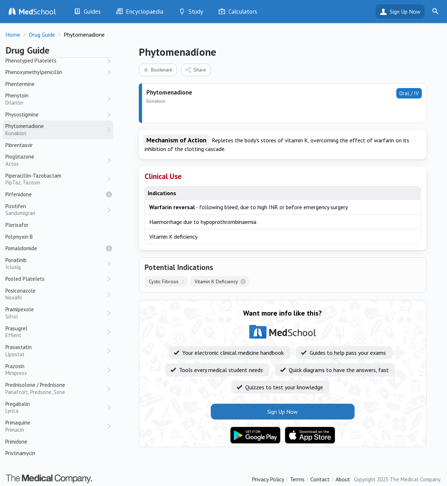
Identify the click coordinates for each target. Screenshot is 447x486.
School (37, 11)
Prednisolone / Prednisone (55, 388)
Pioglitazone (55, 160)
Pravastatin (55, 351)
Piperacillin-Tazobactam (55, 179)
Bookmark (157, 69)
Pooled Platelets (25, 278)
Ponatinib (55, 264)
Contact (320, 479)
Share (195, 69)
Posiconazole (55, 294)
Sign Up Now (405, 11)
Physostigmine (21, 114)
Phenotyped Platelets (30, 60)
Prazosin (55, 370)
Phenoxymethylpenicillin (33, 72)
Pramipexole (55, 313)
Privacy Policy (268, 479)
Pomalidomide (21, 248)
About (343, 479)
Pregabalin (55, 407)
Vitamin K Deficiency (216, 281)
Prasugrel (55, 332)
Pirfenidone (18, 194)
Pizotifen (55, 210)
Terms (297, 479)
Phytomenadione (55, 130)
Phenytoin (55, 99)
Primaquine (55, 426)
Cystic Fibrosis (164, 281)
